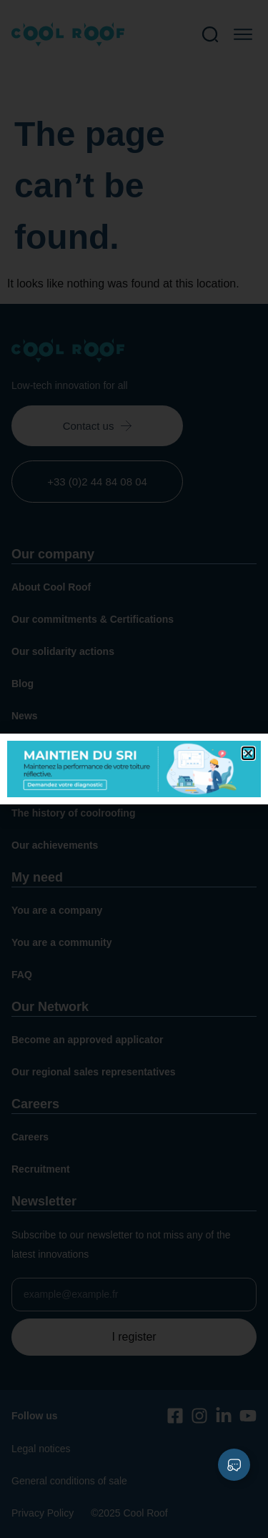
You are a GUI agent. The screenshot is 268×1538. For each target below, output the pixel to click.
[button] (248, 753)
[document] (134, 769)
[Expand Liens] (234, 1465)
